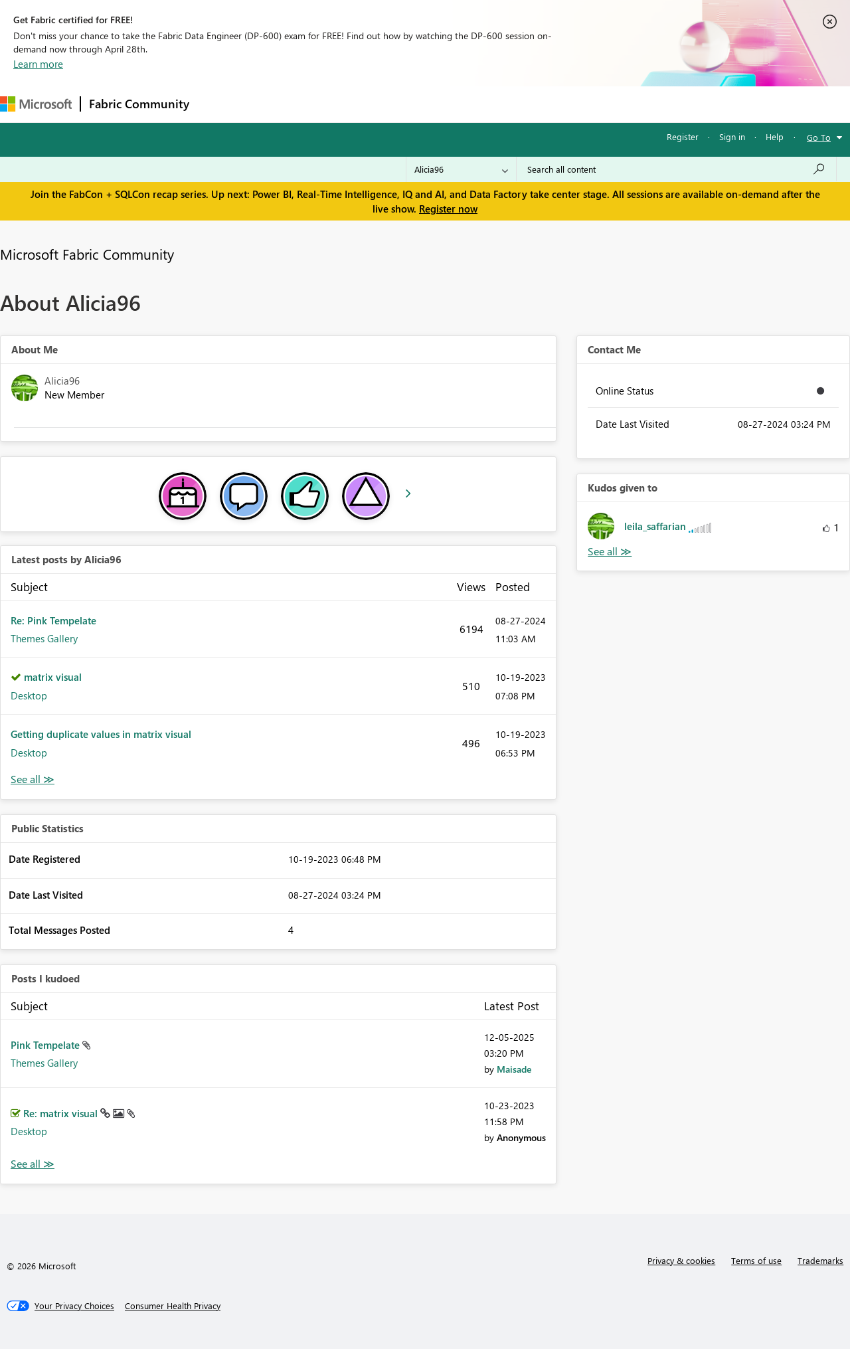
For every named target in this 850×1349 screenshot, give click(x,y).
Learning (502, 104)
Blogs (451, 104)
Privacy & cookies (681, 1260)
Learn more (38, 63)
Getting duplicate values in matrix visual (101, 734)
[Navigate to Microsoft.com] (36, 104)
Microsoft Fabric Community (87, 253)
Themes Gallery (44, 638)
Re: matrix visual (61, 1113)
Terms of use (756, 1260)
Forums (219, 104)
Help (775, 136)
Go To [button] (819, 137)
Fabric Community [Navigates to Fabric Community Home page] (139, 104)
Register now (448, 208)
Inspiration (278, 104)
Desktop (29, 695)
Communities (391, 104)
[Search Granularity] (461, 169)
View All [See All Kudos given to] (610, 551)
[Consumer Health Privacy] (172, 1306)
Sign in (732, 136)
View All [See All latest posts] (32, 779)
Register (683, 136)
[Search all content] (676, 169)
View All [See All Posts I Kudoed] (32, 1164)
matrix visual (53, 676)
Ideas (332, 104)
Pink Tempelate (46, 1044)
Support (558, 104)
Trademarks (820, 1260)
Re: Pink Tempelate (53, 620)
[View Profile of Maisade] (514, 1069)
